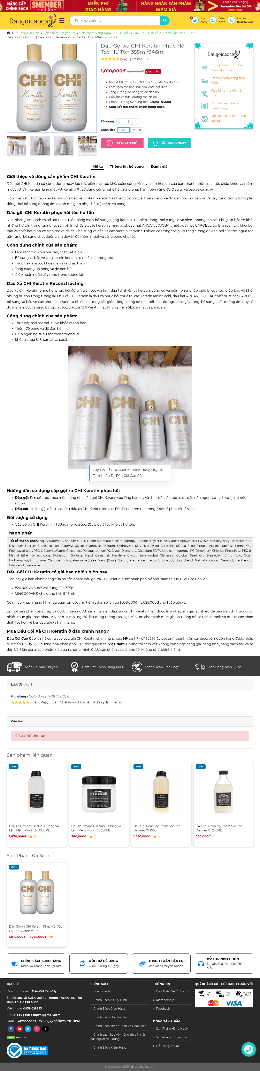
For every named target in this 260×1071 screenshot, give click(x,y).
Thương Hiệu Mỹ (27, 33)
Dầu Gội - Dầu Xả (146, 33)
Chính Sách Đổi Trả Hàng (111, 1017)
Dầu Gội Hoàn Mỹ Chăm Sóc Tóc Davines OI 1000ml (156, 828)
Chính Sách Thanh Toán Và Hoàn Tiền (119, 1026)
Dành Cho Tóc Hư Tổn (178, 33)
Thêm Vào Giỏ (122, 143)
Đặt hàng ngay (169, 143)
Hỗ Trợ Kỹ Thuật (167, 1046)
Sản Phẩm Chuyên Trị (59, 33)
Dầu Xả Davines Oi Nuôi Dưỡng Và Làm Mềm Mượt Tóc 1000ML (34, 828)
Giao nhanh (101, 991)
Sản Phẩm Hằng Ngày (96, 33)
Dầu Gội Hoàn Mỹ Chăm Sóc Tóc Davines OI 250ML (219, 828)
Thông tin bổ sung (127, 166)
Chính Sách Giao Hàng (109, 1008)
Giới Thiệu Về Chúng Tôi (173, 991)
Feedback (163, 1008)
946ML (137, 130)
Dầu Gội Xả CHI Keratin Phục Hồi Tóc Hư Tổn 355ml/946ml (35, 929)
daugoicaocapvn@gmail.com (38, 1015)
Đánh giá (159, 166)
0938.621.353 (32, 1008)
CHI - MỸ (122, 33)
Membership (165, 1000)
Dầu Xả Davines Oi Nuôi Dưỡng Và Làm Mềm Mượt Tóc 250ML (96, 828)
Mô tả (98, 166)
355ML (123, 130)
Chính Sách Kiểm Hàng (110, 1047)
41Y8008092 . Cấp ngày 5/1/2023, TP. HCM (49, 1021)
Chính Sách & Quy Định (110, 1000)
